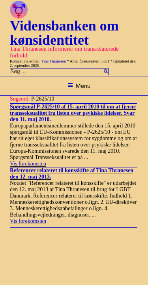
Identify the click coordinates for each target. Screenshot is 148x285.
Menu (78, 85)
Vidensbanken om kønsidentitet (64, 33)
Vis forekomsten (28, 164)
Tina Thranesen (53, 61)
